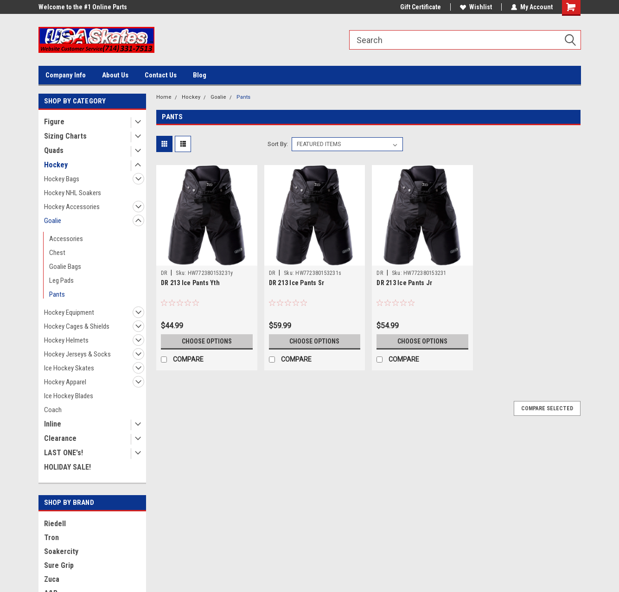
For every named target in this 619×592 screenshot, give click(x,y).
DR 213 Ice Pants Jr (404, 282)
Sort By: (278, 143)
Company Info (65, 75)
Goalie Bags (65, 266)
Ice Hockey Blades (68, 396)
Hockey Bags (61, 179)
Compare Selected (547, 408)
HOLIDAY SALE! (67, 467)
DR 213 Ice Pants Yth (190, 282)
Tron (51, 537)
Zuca (51, 579)
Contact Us (161, 75)
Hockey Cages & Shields (76, 326)
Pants (57, 294)
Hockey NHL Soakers (72, 193)
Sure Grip (59, 565)
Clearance (60, 438)
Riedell (55, 523)
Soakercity (61, 551)
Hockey (56, 164)
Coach (53, 410)
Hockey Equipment (69, 312)
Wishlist (476, 7)
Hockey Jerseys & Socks (77, 354)
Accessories (66, 239)
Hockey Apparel (65, 382)
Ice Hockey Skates (69, 368)
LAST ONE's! (63, 452)
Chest (57, 252)
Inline (52, 424)
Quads (54, 150)
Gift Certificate (420, 7)
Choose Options (207, 341)
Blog (199, 75)
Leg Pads (61, 280)
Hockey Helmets (66, 340)
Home (164, 97)
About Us (115, 75)
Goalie (52, 220)
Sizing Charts (65, 136)
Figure (54, 121)
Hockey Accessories (72, 207)
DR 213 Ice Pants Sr (297, 282)
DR (164, 273)
